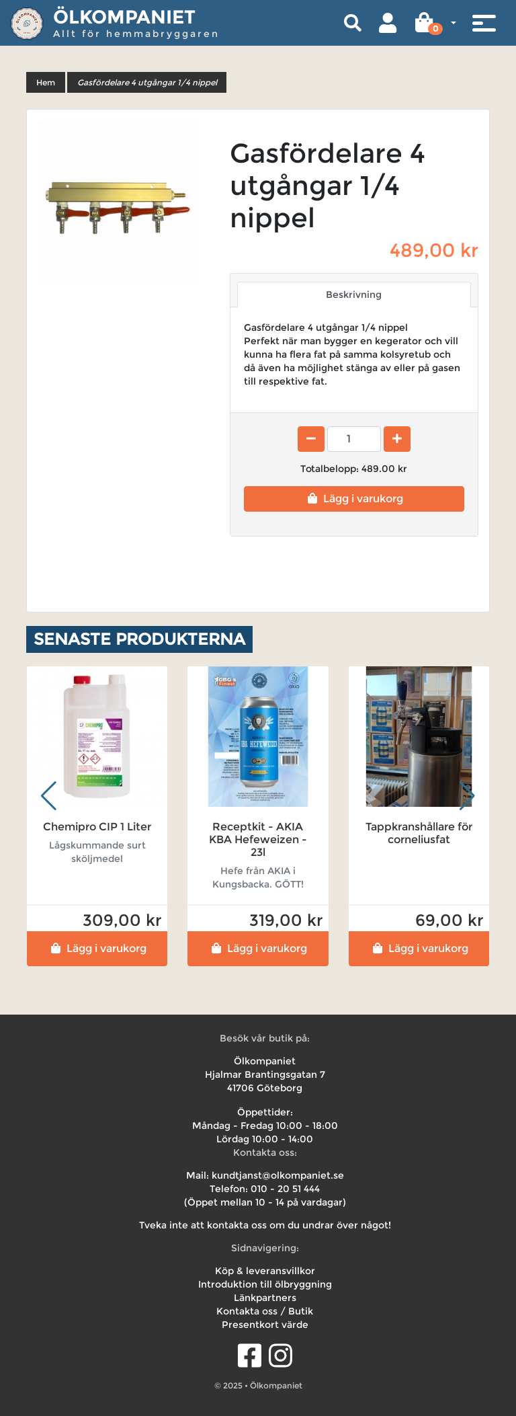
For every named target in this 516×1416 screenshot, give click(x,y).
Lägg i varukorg (353, 498)
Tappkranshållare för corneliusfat (419, 833)
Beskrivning (354, 294)
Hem (45, 82)
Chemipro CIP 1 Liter (97, 826)
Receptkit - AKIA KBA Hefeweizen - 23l (258, 839)
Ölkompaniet (124, 16)
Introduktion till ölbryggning (265, 1284)
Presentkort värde (265, 1325)
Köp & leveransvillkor (265, 1271)
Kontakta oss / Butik (264, 1311)
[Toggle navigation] (484, 23)
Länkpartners (265, 1298)
